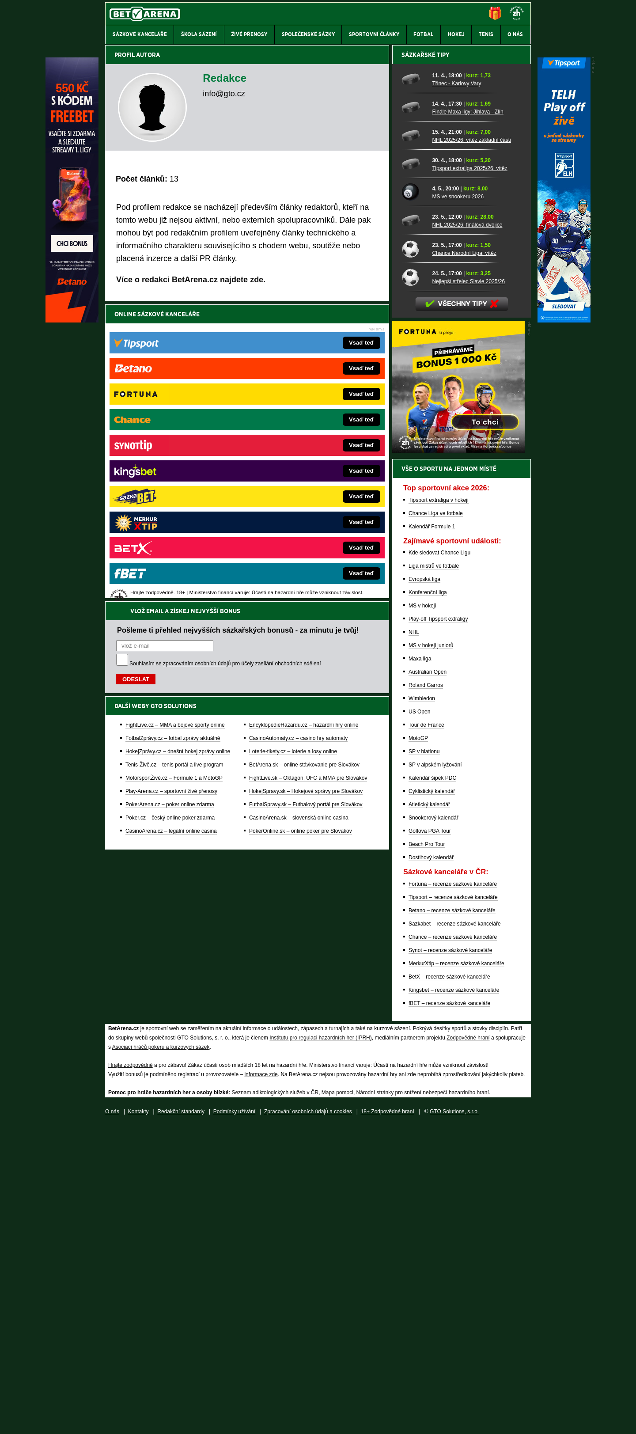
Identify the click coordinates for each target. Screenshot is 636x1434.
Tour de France (426, 1033)
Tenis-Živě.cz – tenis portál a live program (174, 468)
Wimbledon (422, 1007)
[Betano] (71, 320)
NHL (414, 940)
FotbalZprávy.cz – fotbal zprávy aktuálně (172, 441)
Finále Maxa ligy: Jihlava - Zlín (467, 420)
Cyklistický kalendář (432, 1099)
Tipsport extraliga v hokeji (439, 808)
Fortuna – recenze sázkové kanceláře (453, 1192)
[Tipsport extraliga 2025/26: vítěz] (413, 472)
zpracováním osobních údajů (197, 367)
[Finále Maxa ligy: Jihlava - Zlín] (413, 415)
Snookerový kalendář (433, 1126)
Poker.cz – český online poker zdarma (170, 521)
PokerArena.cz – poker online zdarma (169, 508)
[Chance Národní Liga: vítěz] (413, 557)
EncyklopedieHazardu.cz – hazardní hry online (303, 428)
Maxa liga (420, 967)
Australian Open (428, 980)
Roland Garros (426, 993)
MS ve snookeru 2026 (458, 505)
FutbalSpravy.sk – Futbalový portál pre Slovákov (306, 508)
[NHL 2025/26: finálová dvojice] (413, 528)
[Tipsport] (564, 320)
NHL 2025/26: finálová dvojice (467, 533)
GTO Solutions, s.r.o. (454, 1420)
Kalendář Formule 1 (432, 835)
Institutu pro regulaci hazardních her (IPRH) (320, 1346)
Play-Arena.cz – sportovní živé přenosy (171, 494)
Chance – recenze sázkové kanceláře (453, 1245)
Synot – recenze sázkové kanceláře (450, 1259)
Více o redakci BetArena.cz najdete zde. (190, 279)
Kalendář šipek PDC (432, 1086)
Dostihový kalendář (431, 1166)
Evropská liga (424, 887)
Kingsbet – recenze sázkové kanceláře (454, 1298)
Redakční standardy (180, 1420)
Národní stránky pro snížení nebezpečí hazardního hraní (422, 1401)
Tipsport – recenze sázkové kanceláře (453, 1206)
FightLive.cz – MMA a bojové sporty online (175, 428)
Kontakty (138, 1420)
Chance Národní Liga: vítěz (464, 561)
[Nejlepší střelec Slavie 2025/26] (413, 585)
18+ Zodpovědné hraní (387, 1420)
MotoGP (418, 1046)
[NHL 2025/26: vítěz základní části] (413, 443)
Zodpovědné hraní (468, 1346)
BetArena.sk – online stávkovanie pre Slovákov (304, 468)
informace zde (260, 1383)
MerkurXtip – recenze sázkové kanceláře (456, 1272)
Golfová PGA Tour (430, 1139)
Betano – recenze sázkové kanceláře (452, 1219)
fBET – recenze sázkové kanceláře (449, 1312)
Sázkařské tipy (425, 363)
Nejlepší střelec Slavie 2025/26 (468, 590)
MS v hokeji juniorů (431, 954)
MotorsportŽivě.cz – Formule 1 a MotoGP (174, 481)
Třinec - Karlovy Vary (456, 392)
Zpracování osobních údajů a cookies (308, 1420)
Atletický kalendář (429, 1113)
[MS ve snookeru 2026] (413, 500)
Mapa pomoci (337, 1401)
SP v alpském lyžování (435, 1073)
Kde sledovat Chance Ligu (439, 861)
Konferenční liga (428, 901)
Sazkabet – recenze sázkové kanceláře (455, 1232)
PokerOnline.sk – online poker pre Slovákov (300, 534)
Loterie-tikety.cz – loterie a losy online (293, 454)
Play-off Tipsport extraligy (438, 927)
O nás (112, 1420)
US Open (419, 1020)
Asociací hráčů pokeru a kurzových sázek (161, 1355)
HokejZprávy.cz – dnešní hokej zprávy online (177, 454)
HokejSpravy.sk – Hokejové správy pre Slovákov (306, 494)
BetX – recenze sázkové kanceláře (449, 1285)
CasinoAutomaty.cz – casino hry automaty (298, 441)
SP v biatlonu (424, 1060)
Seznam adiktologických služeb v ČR (274, 1401)
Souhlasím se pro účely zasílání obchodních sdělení (225, 367)
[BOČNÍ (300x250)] (458, 759)
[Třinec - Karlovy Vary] (413, 387)
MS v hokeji (422, 914)
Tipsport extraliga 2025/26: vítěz (469, 477)
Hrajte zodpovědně (130, 1373)
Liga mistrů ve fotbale (434, 874)
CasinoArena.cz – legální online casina (171, 534)
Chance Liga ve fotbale (436, 822)
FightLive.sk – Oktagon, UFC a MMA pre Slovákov (308, 481)
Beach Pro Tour (427, 1152)
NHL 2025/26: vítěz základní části (471, 448)
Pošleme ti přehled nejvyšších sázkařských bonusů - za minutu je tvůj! (238, 333)
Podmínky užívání (234, 1420)
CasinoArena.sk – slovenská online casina (298, 521)
